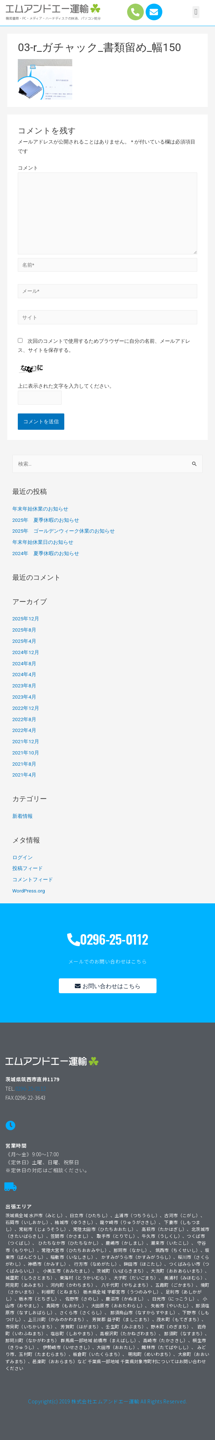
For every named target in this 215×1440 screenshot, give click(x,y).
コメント (28, 168)
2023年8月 (24, 685)
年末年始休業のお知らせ (40, 509)
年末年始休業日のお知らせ (42, 542)
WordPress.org (28, 891)
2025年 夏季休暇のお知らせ (46, 520)
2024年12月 (25, 652)
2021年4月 (24, 775)
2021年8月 (24, 764)
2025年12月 (25, 618)
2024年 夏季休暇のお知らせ (46, 553)
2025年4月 (24, 641)
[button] (195, 12)
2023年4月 (24, 697)
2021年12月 (25, 741)
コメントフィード (32, 879)
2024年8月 (24, 663)
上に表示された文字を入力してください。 (66, 386)
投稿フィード (27, 868)
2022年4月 (24, 730)
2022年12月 (25, 708)
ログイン (22, 857)
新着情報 (22, 816)
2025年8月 (24, 630)
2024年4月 (24, 674)
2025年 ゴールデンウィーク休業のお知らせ (63, 531)
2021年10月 (25, 753)
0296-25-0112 (30, 1088)
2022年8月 (24, 719)
